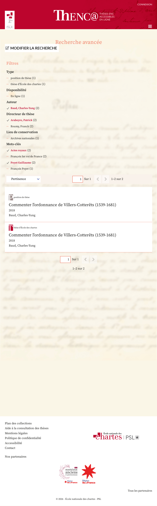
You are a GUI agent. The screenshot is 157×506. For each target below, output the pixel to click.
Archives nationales (23, 138)
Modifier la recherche (33, 48)
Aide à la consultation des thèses (27, 428)
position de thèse (21, 78)
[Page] (77, 179)
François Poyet (20, 168)
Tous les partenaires (140, 491)
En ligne (15, 96)
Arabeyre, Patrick (21, 120)
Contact (10, 448)
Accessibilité (13, 443)
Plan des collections (18, 424)
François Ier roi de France (26, 156)
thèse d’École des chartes (26, 84)
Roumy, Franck (20, 126)
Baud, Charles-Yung (23, 108)
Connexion (144, 4)
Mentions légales (16, 433)
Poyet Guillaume (21, 162)
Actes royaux (19, 150)
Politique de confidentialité (23, 438)
